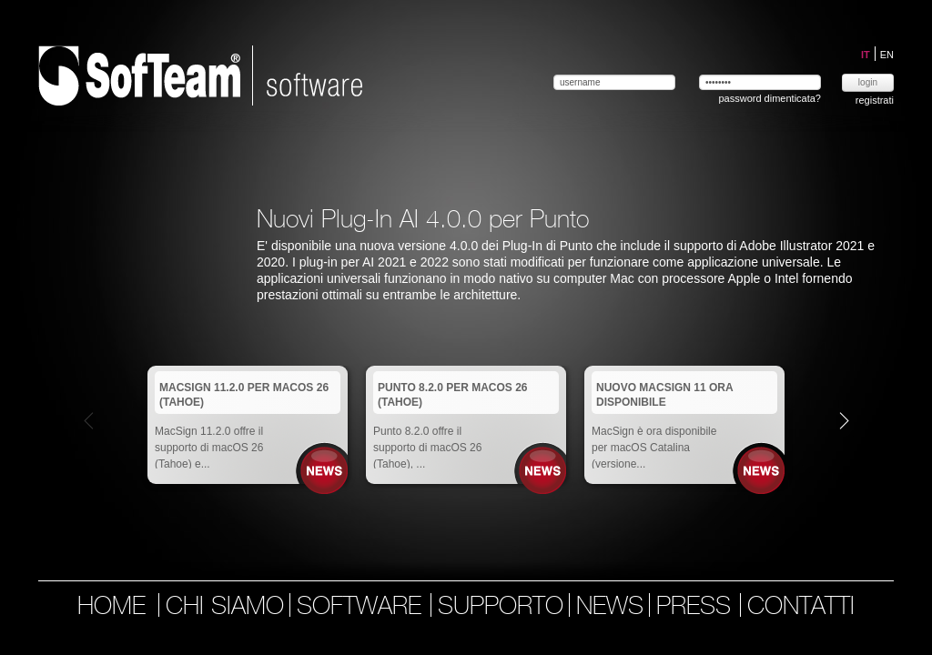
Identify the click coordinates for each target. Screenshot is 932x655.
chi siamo (225, 607)
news (609, 607)
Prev (89, 420)
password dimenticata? (769, 98)
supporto (500, 607)
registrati (875, 100)
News (324, 471)
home (111, 607)
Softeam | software (200, 75)
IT (867, 54)
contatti (801, 607)
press (697, 607)
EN (887, 54)
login (867, 82)
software (363, 607)
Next (844, 420)
